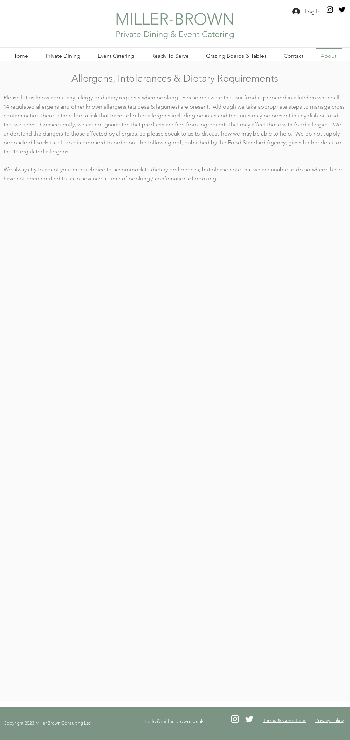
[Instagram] (329, 9)
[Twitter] (342, 9)
